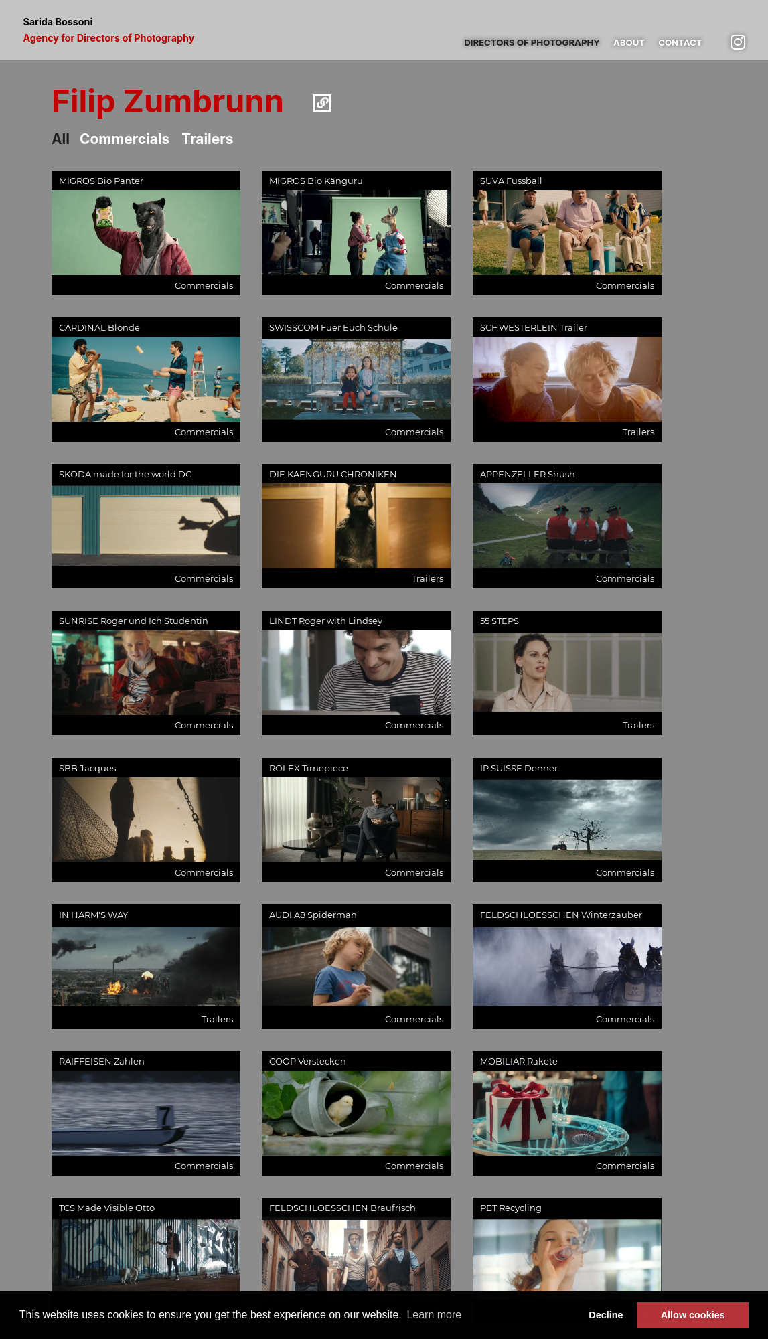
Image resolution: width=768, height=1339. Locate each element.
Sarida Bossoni (108, 30)
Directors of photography (532, 42)
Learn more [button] (433, 1314)
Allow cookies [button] (693, 1315)
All (61, 139)
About (629, 42)
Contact (680, 42)
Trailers (207, 139)
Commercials (124, 139)
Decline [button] (606, 1315)
